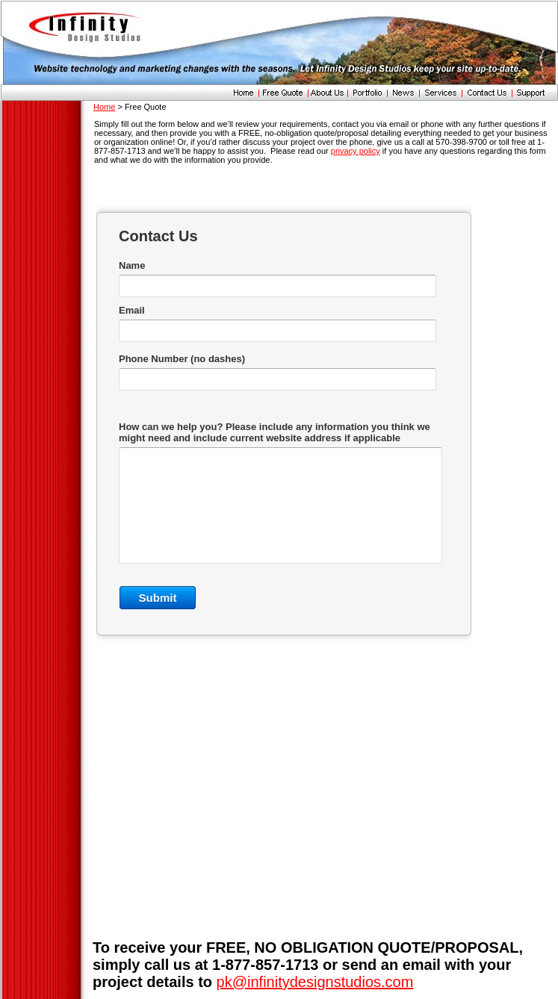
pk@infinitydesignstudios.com (315, 982)
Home (104, 106)
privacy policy (355, 150)
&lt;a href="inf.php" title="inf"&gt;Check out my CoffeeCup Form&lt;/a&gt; (283, 445)
